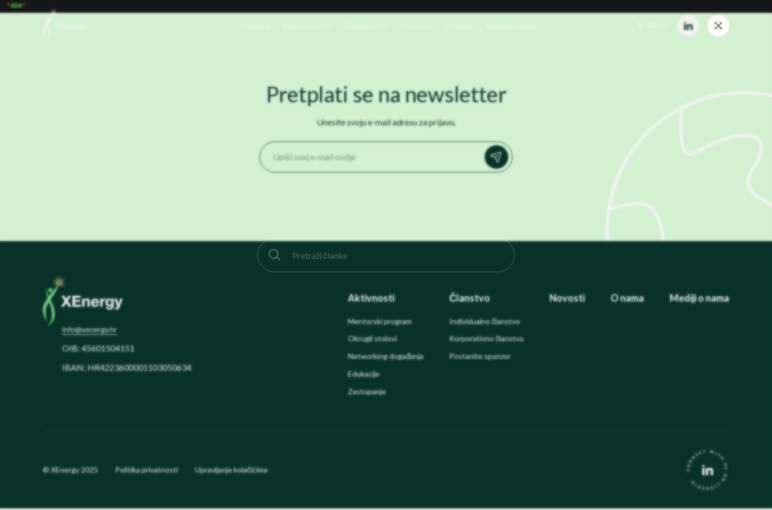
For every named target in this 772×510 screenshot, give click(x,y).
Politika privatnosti (146, 471)
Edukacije (364, 375)
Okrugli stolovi (372, 340)
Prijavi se (499, 158)
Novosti (567, 299)
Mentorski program (380, 323)
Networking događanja (386, 358)
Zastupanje (367, 393)
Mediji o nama (699, 299)
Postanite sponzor (480, 358)
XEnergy (65, 471)
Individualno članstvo (484, 323)
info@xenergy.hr (89, 330)
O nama (627, 299)
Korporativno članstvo (486, 340)
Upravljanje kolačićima (231, 471)
